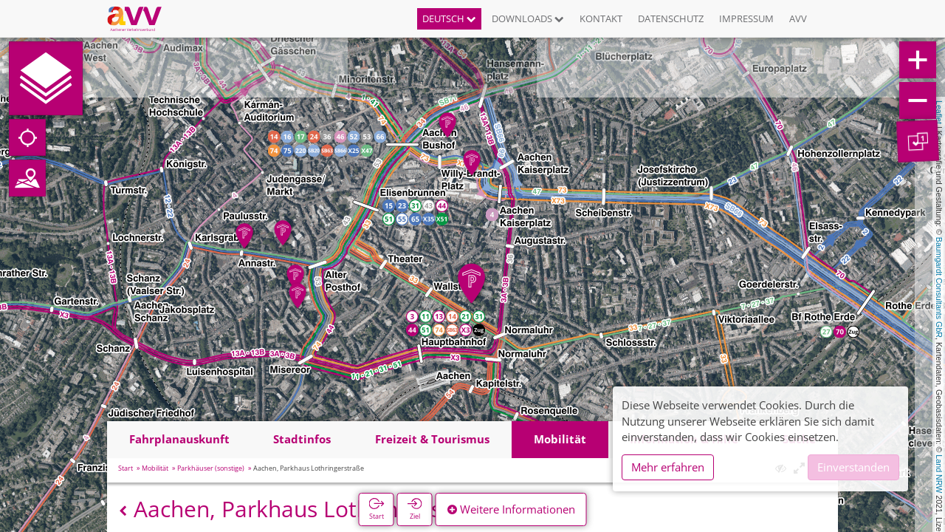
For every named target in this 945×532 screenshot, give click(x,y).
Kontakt (601, 18)
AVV (798, 18)
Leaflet (939, 112)
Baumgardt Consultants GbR (939, 287)
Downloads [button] (528, 18)
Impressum (746, 18)
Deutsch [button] (449, 18)
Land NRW (939, 473)
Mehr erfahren (667, 467)
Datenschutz (671, 18)
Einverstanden (853, 467)
